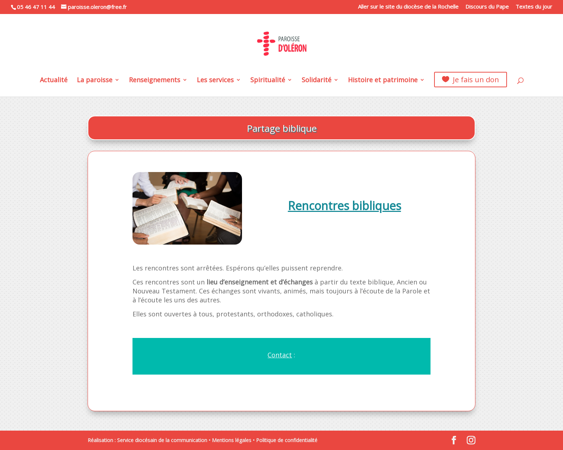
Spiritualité (267, 80)
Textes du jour (534, 7)
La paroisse (94, 80)
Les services (215, 80)
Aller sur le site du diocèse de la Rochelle (408, 7)
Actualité (54, 80)
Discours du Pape (487, 7)
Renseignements (154, 80)
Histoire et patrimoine (383, 80)
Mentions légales (231, 440)
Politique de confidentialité (286, 440)
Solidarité (316, 80)
